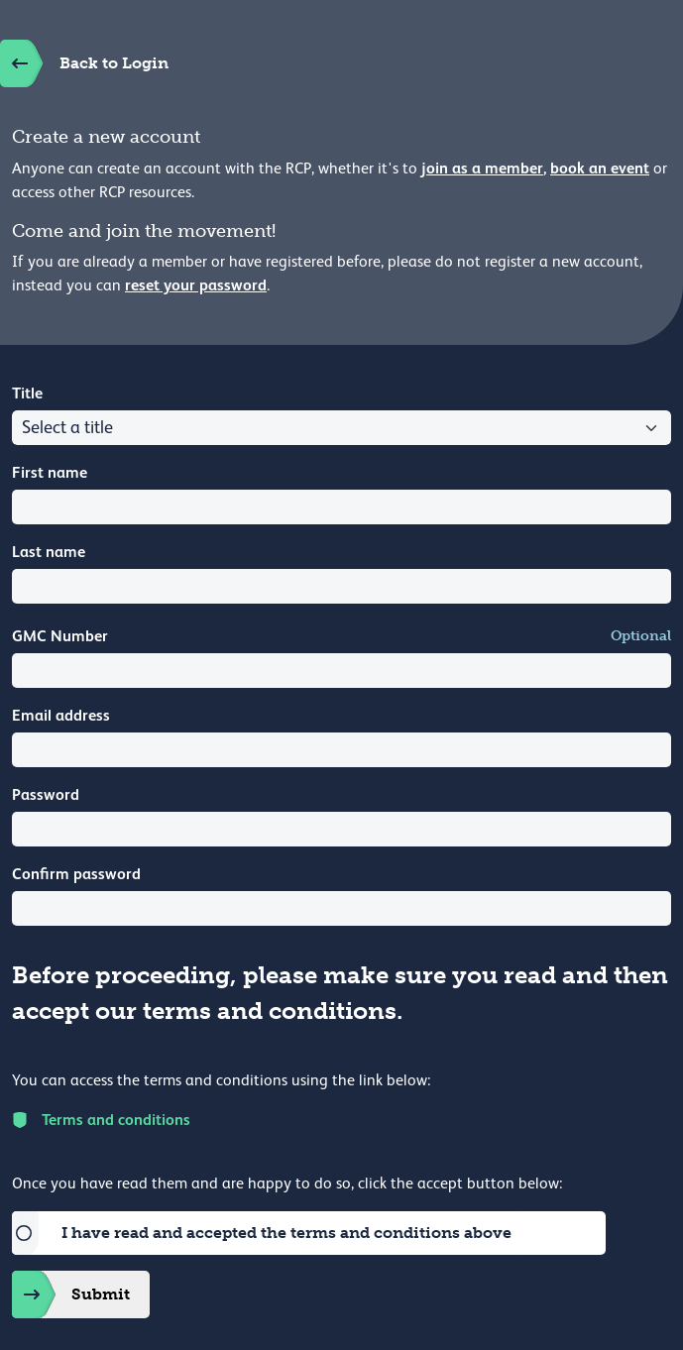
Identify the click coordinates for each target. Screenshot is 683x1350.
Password (45, 794)
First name (49, 472)
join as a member (482, 168)
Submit (71, 1294)
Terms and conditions (101, 1119)
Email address (61, 715)
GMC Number (60, 635)
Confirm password (76, 873)
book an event (599, 168)
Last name (48, 551)
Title (27, 393)
